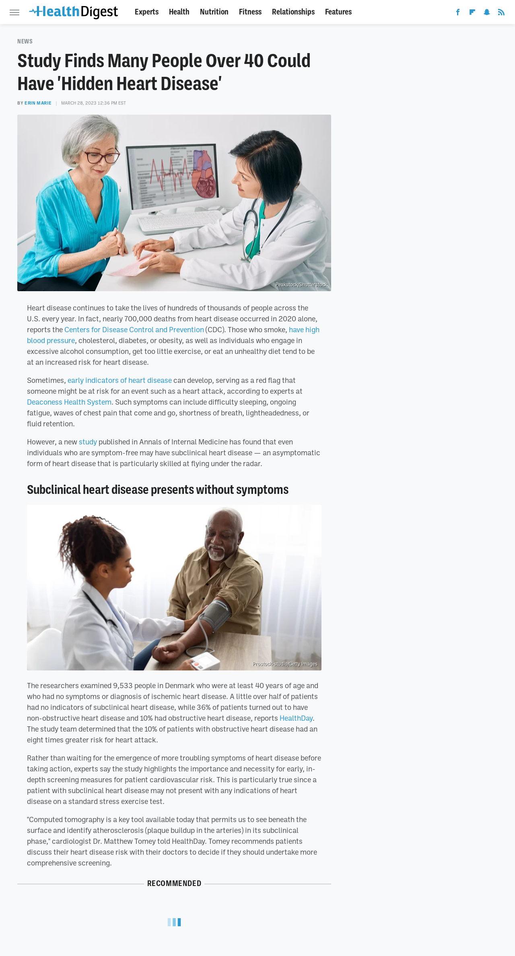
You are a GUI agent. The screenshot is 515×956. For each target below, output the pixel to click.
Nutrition (214, 11)
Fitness (250, 11)
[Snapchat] (487, 13)
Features (338, 11)
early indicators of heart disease (120, 380)
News (25, 41)
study (88, 441)
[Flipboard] (472, 13)
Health (179, 11)
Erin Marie (38, 103)
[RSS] (501, 13)
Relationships (293, 11)
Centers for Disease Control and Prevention (134, 329)
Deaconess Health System (69, 401)
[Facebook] (458, 13)
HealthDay (296, 717)
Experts (147, 11)
